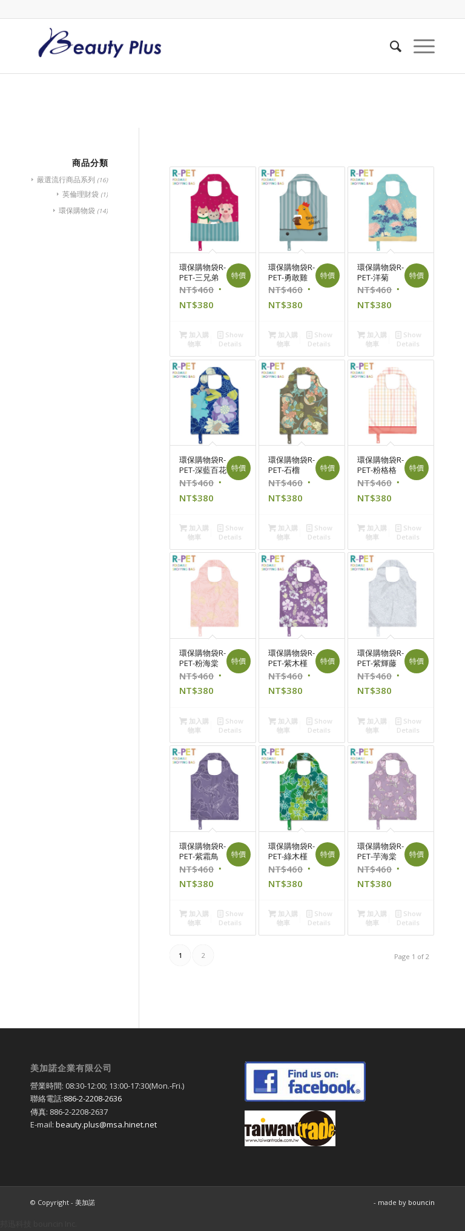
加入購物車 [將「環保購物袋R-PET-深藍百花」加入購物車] (194, 531)
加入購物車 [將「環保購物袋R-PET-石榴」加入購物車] (283, 531)
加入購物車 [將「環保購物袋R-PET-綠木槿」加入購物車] (283, 917)
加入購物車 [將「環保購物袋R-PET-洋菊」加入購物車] (372, 338)
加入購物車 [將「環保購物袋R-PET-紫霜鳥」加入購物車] (194, 917)
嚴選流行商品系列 (66, 179)
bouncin (421, 1202)
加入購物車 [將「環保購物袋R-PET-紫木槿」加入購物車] (283, 724)
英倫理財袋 (80, 194)
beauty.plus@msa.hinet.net (106, 1124)
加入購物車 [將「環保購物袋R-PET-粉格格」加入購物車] (372, 531)
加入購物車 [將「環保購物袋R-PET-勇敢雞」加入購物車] (283, 338)
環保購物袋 (77, 210)
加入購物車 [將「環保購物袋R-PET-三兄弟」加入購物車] (194, 338)
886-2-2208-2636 (93, 1098)
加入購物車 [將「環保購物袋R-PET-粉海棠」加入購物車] (194, 724)
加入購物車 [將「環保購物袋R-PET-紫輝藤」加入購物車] (372, 724)
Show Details (230, 338)
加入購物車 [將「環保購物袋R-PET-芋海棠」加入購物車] (372, 917)
